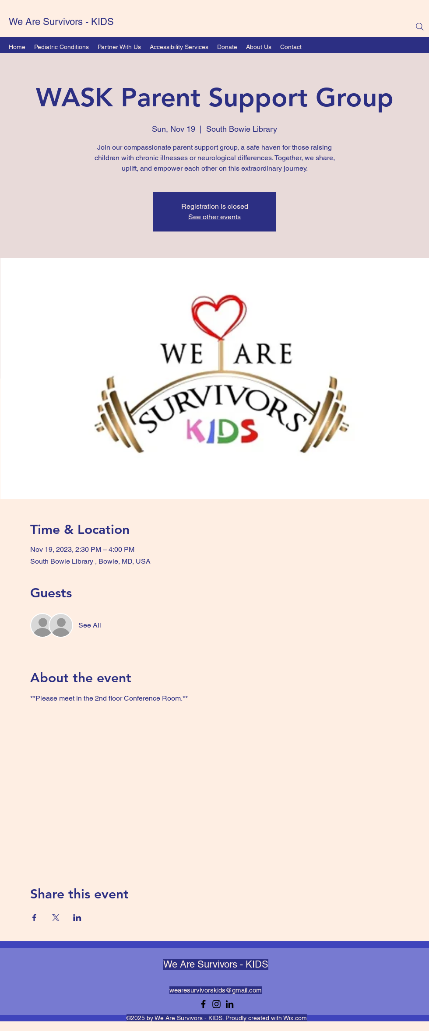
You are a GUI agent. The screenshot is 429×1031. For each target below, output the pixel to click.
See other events (214, 217)
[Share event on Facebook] (34, 917)
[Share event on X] (56, 917)
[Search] (420, 27)
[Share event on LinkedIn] (77, 917)
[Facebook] (203, 1004)
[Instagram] (216, 1004)
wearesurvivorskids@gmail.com (215, 990)
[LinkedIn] (229, 1004)
